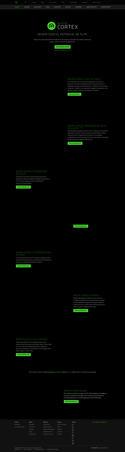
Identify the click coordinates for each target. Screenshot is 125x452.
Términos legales (27, 449)
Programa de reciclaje (48, 434)
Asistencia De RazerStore (49, 429)
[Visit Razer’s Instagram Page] (73, 427)
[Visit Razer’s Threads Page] (73, 430)
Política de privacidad (39, 449)
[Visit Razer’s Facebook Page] (73, 425)
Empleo (59, 427)
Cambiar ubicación (103, 447)
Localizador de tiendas (20, 427)
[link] (16, 2)
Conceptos (31, 429)
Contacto (59, 434)
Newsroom (59, 429)
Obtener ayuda (46, 424)
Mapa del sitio (18, 449)
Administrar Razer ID (47, 431)
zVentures (59, 431)
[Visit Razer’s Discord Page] (73, 443)
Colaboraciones (32, 434)
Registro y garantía (47, 427)
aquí (94, 372)
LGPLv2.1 (65, 372)
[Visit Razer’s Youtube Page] (73, 435)
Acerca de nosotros (61, 424)
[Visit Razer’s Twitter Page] (73, 433)
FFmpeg (51, 372)
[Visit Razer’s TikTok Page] (73, 438)
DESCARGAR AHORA (62, 47)
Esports (30, 431)
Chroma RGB (32, 427)
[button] (109, 2)
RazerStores (17, 424)
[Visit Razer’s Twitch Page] (73, 441)
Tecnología (31, 424)
